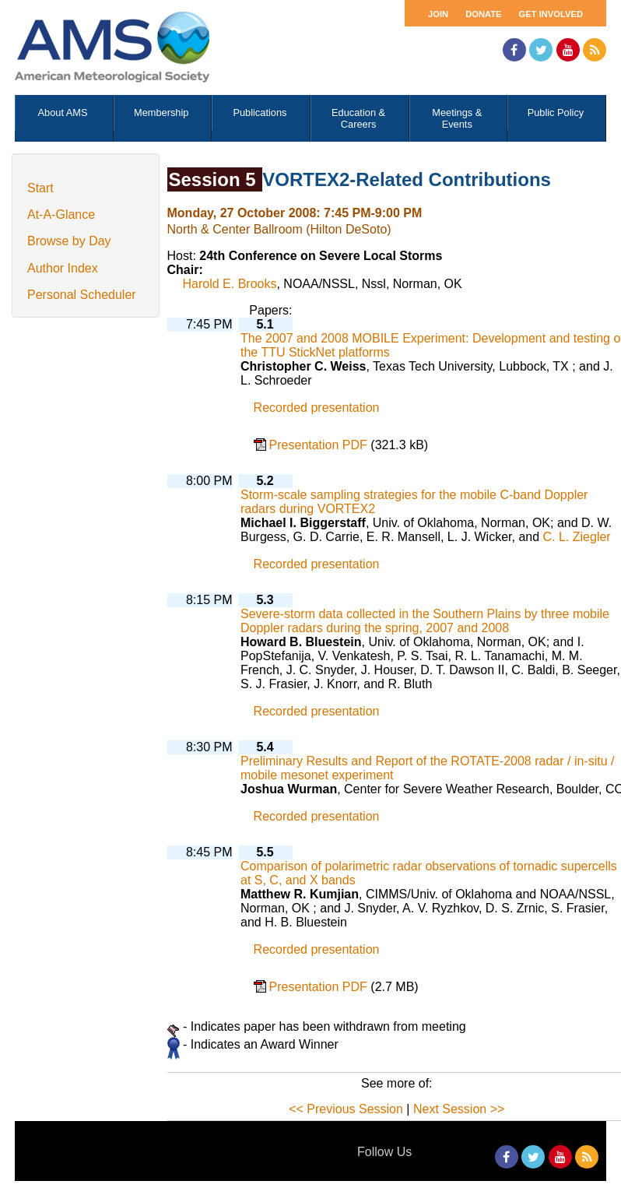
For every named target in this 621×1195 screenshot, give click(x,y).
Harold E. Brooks (230, 283)
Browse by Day (69, 241)
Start (40, 188)
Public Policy (556, 112)
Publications (259, 112)
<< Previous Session (346, 1109)
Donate (483, 14)
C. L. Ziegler (577, 536)
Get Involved (551, 14)
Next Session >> (458, 1109)
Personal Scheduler (81, 294)
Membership (161, 112)
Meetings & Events (457, 118)
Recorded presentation (317, 407)
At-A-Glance (61, 214)
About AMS (63, 112)
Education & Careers (358, 118)
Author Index (62, 268)
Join (438, 14)
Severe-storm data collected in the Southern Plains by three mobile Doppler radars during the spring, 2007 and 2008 (424, 620)
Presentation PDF (320, 445)
